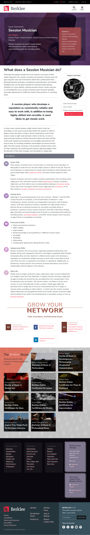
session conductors (28, 189)
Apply (56, 2)
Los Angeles (52, 454)
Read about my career (73, 114)
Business (9, 449)
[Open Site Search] (74, 8)
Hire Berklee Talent (34, 514)
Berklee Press (47, 509)
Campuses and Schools (23, 2)
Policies (6, 515)
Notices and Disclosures (11, 520)
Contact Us (34, 519)
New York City (52, 459)
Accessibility (8, 523)
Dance (29, 459)
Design (8, 454)
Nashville (50, 456)
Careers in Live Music (68, 34)
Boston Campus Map (49, 520)
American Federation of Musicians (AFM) (18, 327)
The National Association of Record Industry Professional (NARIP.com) (74, 327)
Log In (84, 2)
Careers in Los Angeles (69, 44)
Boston (50, 451)
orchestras (59, 186)
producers (32, 172)
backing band (48, 181)
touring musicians (17, 297)
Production (10, 466)
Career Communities (16, 27)
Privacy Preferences (10, 525)
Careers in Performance (69, 41)
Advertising (31, 449)
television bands (63, 184)
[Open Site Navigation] (82, 8)
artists (39, 172)
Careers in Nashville (68, 46)
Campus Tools (74, 2)
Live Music (30, 466)
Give (62, 2)
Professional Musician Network (46, 339)
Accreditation (8, 518)
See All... (30, 469)
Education (10, 456)
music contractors (45, 189)
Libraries (33, 508)
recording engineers (30, 215)
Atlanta (50, 449)
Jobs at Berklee (47, 514)
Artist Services (32, 451)
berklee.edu (8, 2)
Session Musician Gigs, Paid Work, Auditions (46, 327)
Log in (73, 461)
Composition (10, 451)
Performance (11, 464)
